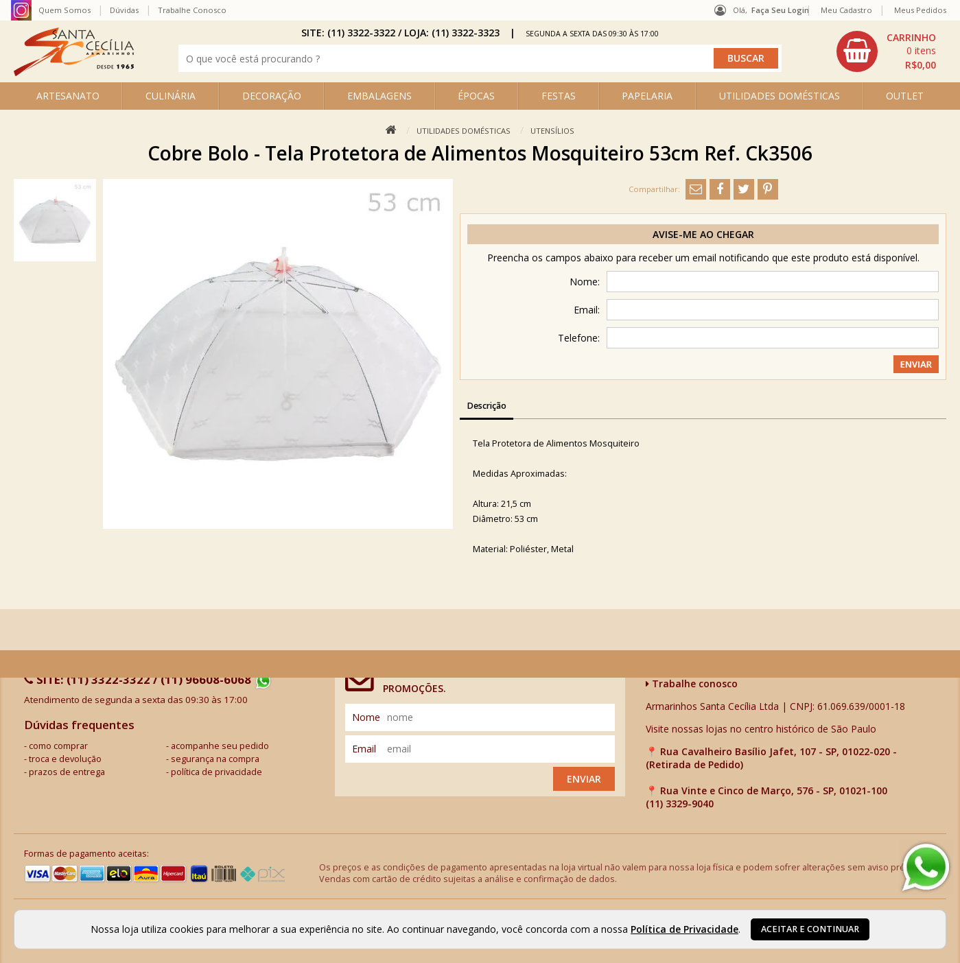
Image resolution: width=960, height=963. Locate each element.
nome (366, 717)
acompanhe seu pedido (220, 746)
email (364, 748)
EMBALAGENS (379, 95)
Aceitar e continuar (810, 929)
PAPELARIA (647, 95)
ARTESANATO (67, 95)
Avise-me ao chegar (703, 234)
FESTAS (558, 95)
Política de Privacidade (684, 929)
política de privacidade (216, 772)
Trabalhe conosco (692, 683)
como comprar (58, 746)
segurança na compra (215, 759)
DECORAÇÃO (271, 95)
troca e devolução (65, 759)
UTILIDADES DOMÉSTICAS (779, 95)
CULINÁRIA (170, 95)
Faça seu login (780, 10)
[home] (74, 72)
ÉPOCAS (476, 95)
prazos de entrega (67, 772)
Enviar (584, 778)
